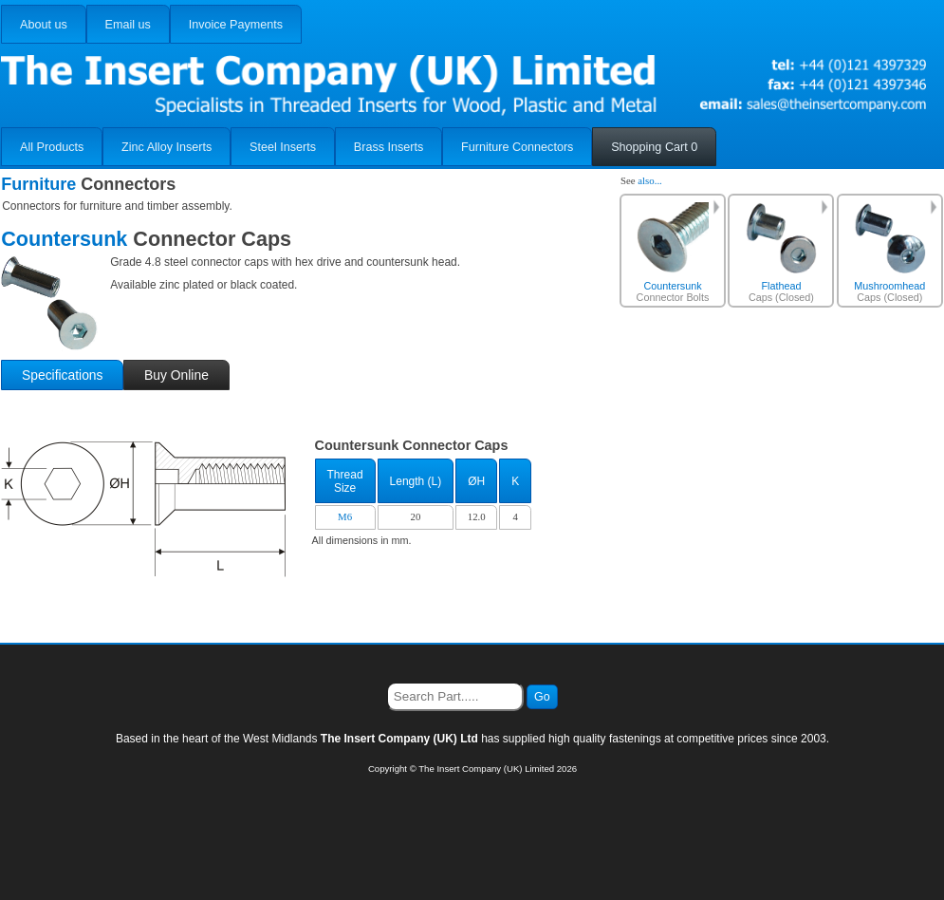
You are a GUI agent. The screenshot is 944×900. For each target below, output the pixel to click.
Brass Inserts (388, 147)
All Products (51, 147)
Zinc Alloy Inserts (166, 147)
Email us (128, 24)
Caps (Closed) (782, 252)
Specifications (62, 375)
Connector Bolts (673, 252)
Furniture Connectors (517, 147)
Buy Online (176, 375)
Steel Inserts (283, 147)
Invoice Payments (236, 24)
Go (542, 696)
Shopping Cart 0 (654, 147)
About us (43, 24)
